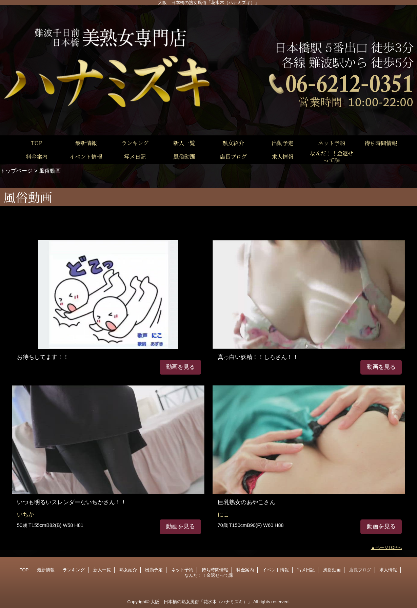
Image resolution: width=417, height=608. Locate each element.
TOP (36, 143)
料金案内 (245, 569)
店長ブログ (360, 569)
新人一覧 (102, 569)
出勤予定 (154, 569)
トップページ (16, 171)
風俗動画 (332, 569)
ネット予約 (182, 569)
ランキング (74, 569)
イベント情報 (275, 569)
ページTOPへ (388, 547)
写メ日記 (306, 569)
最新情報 (46, 569)
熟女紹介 (128, 569)
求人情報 (388, 569)
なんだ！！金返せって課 (208, 575)
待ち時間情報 (215, 569)
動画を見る (180, 367)
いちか (25, 514)
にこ (223, 514)
